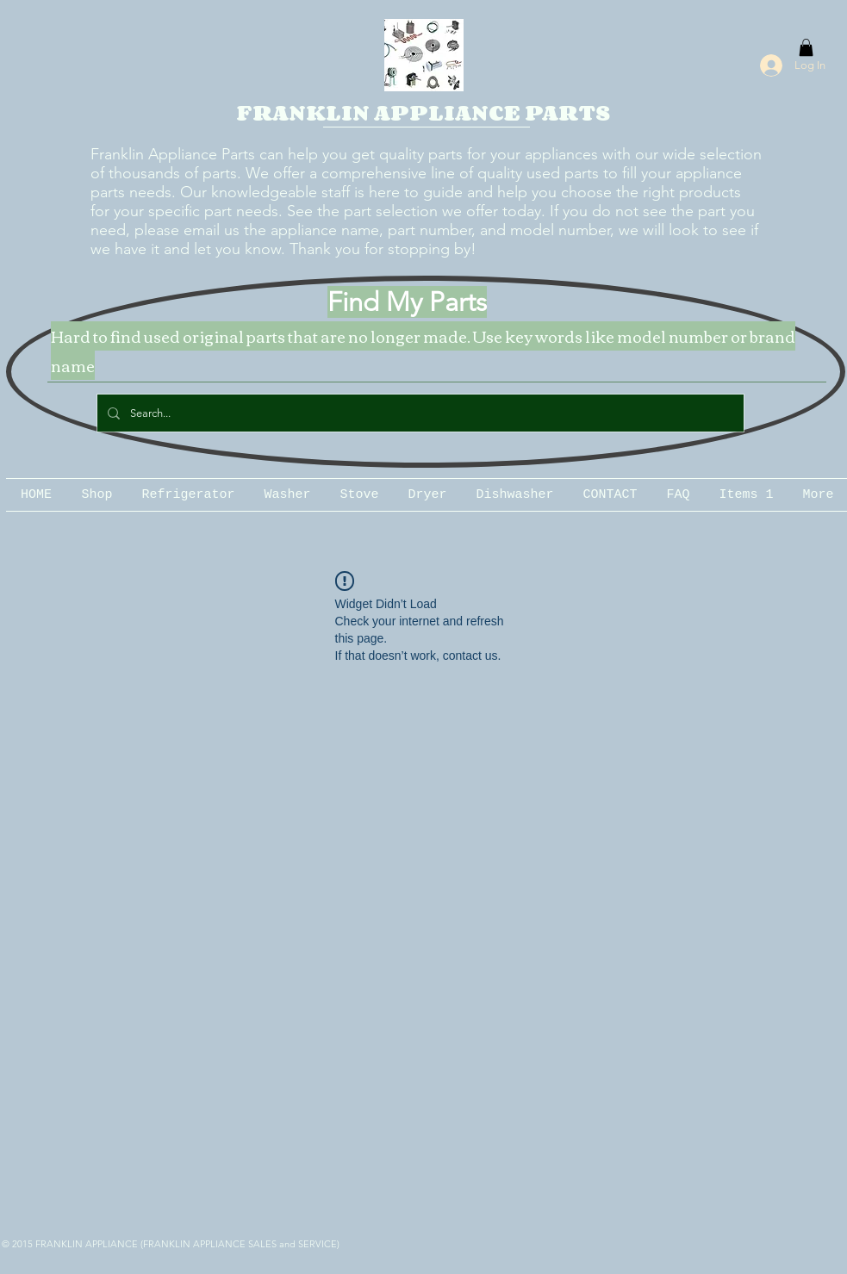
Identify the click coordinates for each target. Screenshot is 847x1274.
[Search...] (418, 413)
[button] (806, 47)
